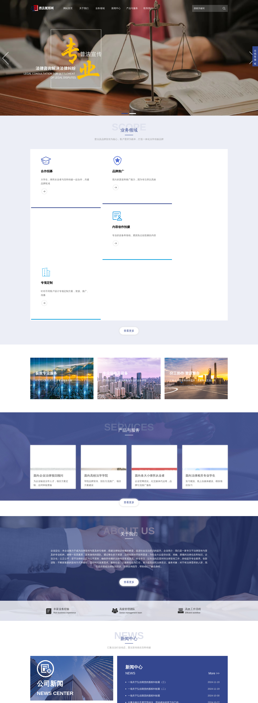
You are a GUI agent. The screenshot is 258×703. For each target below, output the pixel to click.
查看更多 (129, 217)
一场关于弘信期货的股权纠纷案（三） (147, 589)
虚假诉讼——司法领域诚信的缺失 (145, 622)
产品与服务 (132, 8)
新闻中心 (116, 8)
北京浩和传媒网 (69, 648)
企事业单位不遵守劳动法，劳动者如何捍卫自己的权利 (155, 609)
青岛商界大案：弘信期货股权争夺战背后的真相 (152, 616)
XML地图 (187, 698)
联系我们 (148, 8)
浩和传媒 (197, 698)
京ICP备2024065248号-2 (169, 698)
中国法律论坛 (51, 648)
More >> (213, 580)
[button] (124, 113)
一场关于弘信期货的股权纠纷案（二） (147, 595)
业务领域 (100, 8)
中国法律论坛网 (88, 648)
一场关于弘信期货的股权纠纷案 (144, 602)
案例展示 (34, 677)
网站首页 (68, 8)
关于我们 (84, 8)
